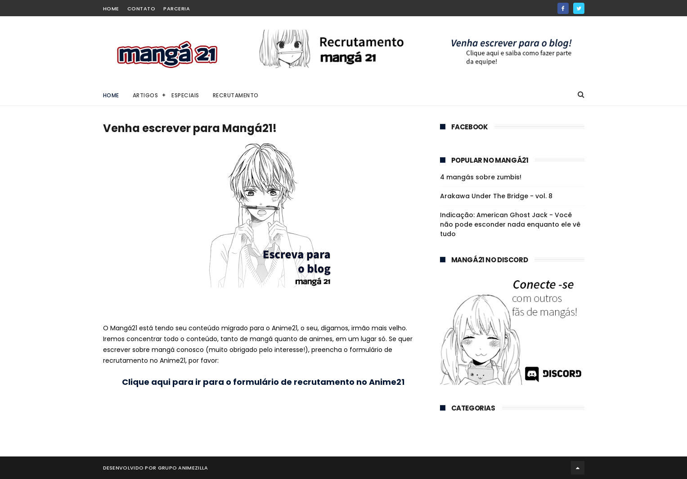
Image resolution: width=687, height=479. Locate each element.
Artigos (145, 95)
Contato (141, 8)
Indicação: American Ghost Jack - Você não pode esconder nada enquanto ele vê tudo (510, 224)
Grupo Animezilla (183, 467)
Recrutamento (236, 95)
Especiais (185, 95)
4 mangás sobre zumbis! (480, 177)
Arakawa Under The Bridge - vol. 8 (496, 196)
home (111, 8)
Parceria (176, 8)
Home (111, 95)
